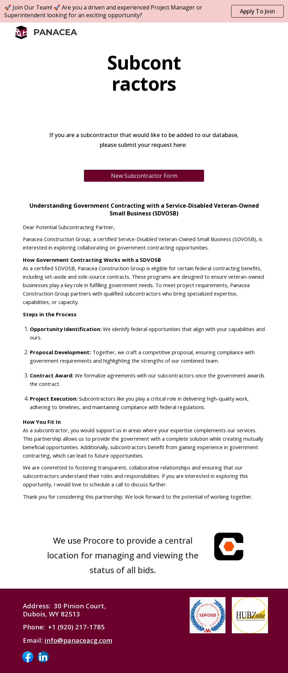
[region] (144, 11)
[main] (144, 73)
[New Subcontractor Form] (144, 175)
